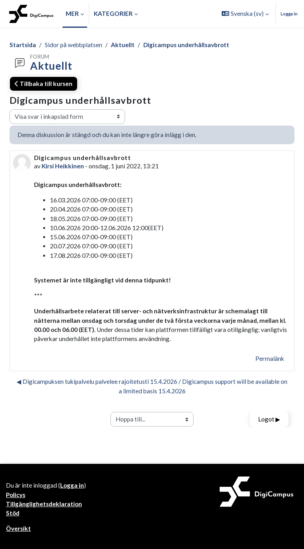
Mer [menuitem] (72, 13)
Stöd (12, 513)
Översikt (18, 528)
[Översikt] (31, 14)
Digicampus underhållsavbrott (186, 44)
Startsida (23, 44)
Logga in (289, 13)
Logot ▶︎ (269, 419)
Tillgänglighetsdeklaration (44, 503)
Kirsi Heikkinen (63, 166)
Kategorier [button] (113, 13)
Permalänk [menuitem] (269, 358)
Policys (15, 494)
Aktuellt (123, 44)
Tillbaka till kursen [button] (43, 83)
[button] (245, 14)
